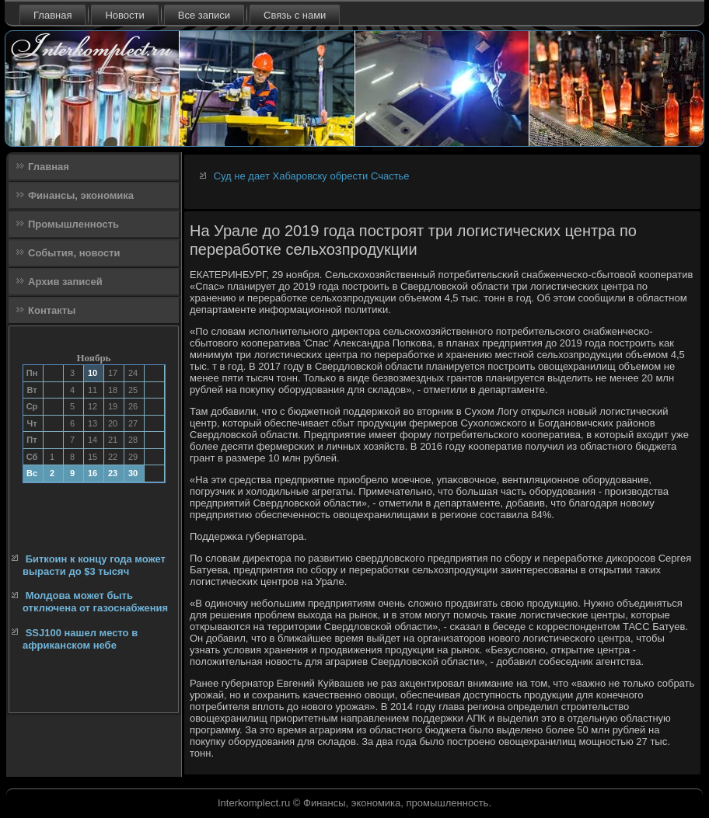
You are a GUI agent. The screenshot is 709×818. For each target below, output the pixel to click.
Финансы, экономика (81, 195)
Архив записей (65, 281)
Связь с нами (295, 15)
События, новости (74, 253)
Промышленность (73, 224)
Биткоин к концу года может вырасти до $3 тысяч (94, 565)
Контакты (51, 310)
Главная (52, 15)
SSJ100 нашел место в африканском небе (80, 639)
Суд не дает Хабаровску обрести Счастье (312, 176)
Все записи (204, 15)
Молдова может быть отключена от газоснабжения (95, 602)
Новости (124, 15)
